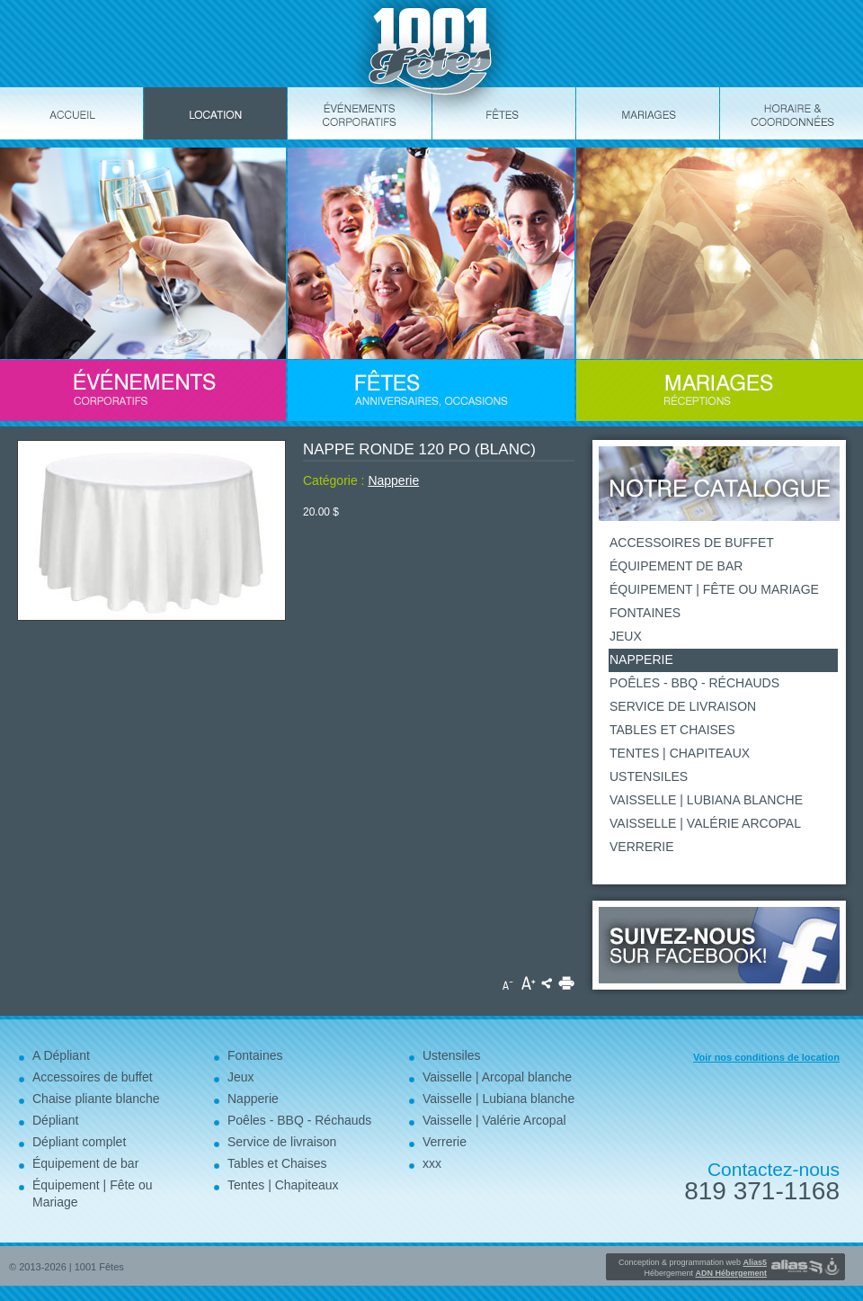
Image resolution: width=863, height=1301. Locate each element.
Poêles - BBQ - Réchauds (694, 683)
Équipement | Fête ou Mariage (714, 589)
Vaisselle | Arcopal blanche (497, 1077)
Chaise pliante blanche (96, 1098)
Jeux (625, 636)
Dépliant (55, 1120)
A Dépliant (61, 1055)
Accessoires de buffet (691, 542)
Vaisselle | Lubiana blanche (706, 800)
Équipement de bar (676, 566)
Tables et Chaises (672, 729)
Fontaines (645, 613)
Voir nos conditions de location (766, 1057)
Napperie (393, 480)
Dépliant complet (79, 1142)
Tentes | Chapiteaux (679, 753)
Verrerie (641, 846)
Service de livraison (682, 706)
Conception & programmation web (692, 1262)
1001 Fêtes (99, 1266)
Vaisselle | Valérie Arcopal (705, 823)
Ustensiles (648, 776)
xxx (432, 1163)
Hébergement (705, 1273)
